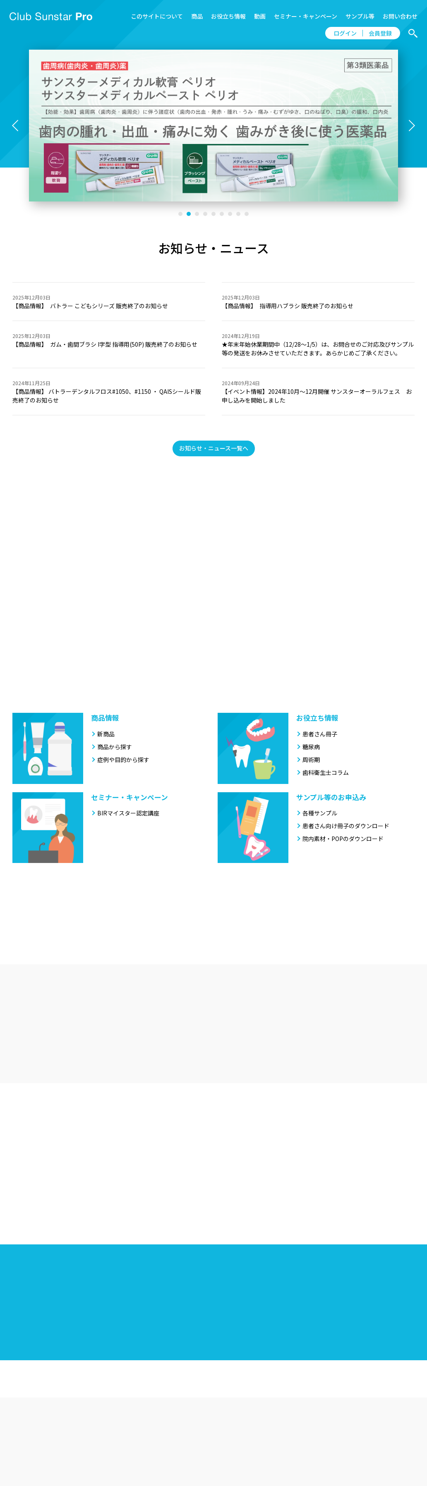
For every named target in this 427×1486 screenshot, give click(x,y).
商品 (197, 16)
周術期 (311, 759)
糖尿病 (311, 747)
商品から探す (114, 747)
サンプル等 (359, 16)
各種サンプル (319, 813)
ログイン (345, 33)
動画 (260, 16)
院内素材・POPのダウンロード (343, 838)
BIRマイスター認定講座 (128, 813)
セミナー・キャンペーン (305, 16)
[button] (180, 214)
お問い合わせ (400, 16)
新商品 (106, 734)
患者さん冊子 (319, 734)
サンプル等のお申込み (331, 797)
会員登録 (380, 33)
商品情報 (105, 718)
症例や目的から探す (123, 759)
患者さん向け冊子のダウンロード (345, 826)
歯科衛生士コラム (325, 772)
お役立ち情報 (228, 16)
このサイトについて (157, 16)
